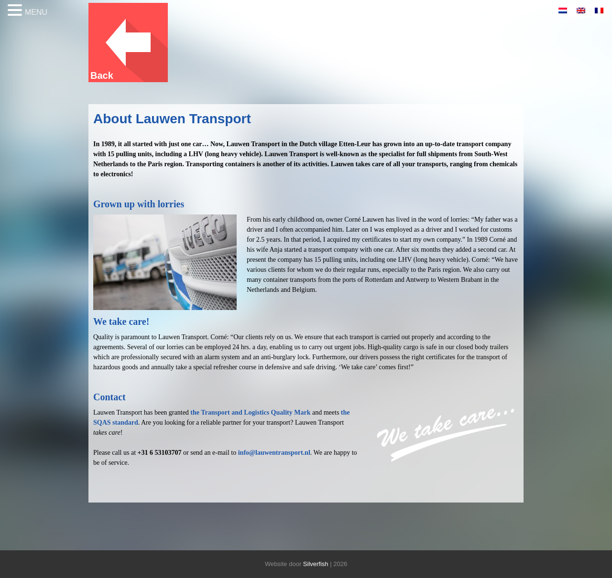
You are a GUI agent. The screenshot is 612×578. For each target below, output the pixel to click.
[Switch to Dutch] (563, 10)
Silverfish (315, 563)
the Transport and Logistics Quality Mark (250, 412)
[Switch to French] (599, 10)
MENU (36, 12)
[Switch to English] (581, 10)
